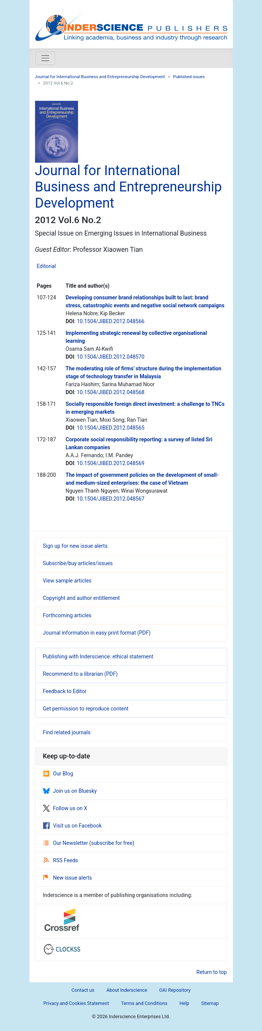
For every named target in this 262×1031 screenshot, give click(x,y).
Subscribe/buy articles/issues (78, 563)
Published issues (189, 76)
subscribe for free (112, 843)
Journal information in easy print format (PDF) (97, 633)
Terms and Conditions (144, 1003)
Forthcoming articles (67, 615)
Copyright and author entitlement (81, 598)
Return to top (211, 972)
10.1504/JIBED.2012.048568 (110, 392)
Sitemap (210, 1003)
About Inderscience (126, 990)
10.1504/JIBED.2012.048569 (110, 463)
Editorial (46, 266)
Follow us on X (65, 808)
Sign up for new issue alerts (75, 546)
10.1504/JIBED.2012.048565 (110, 428)
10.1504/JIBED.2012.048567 (110, 499)
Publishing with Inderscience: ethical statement (98, 656)
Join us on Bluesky (70, 791)
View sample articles (67, 581)
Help (184, 1003)
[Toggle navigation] (45, 58)
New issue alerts (67, 878)
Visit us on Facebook (72, 826)
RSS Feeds (60, 860)
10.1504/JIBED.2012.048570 (110, 357)
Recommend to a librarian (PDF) (80, 674)
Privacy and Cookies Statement (76, 1003)
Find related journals (66, 732)
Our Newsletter (66, 843)
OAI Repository (174, 990)
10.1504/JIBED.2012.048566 (110, 321)
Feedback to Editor (65, 691)
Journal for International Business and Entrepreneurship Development (100, 76)
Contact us (83, 990)
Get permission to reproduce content (86, 709)
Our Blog (58, 774)
